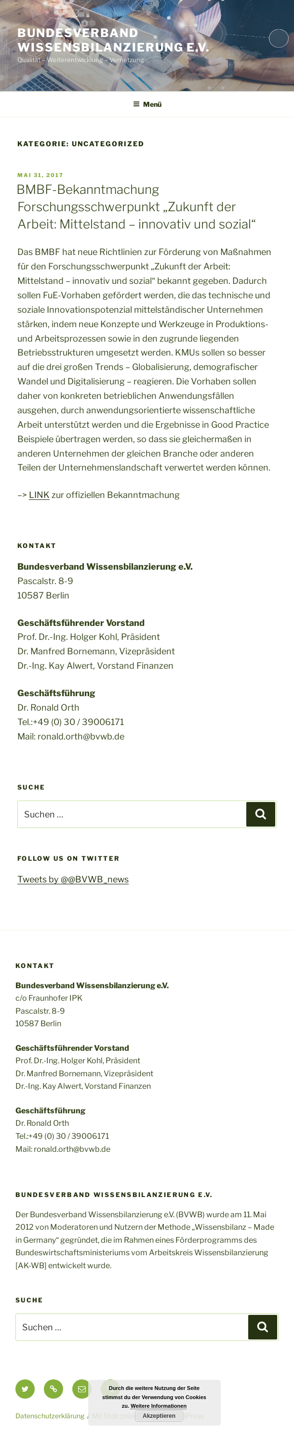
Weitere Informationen (159, 1406)
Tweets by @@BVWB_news (73, 879)
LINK (39, 495)
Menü (147, 104)
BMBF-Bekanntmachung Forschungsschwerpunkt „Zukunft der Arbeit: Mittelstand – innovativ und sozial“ (136, 207)
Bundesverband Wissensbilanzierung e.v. (113, 40)
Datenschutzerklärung (49, 1416)
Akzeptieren (159, 1416)
